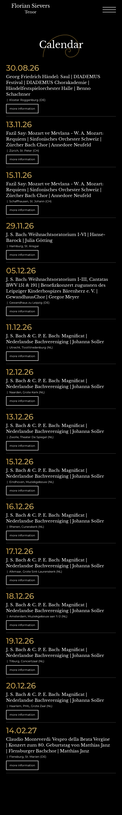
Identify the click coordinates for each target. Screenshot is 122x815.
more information (22, 108)
